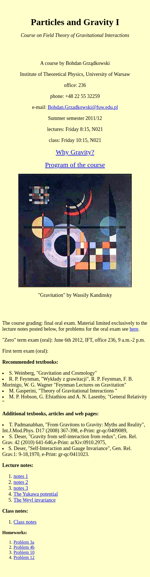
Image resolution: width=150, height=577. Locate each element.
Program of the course (75, 164)
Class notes (25, 522)
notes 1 (21, 476)
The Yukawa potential (36, 494)
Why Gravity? (75, 152)
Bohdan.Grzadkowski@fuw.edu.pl (83, 107)
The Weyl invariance (35, 500)
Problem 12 (24, 557)
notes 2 (21, 482)
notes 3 (21, 488)
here (134, 329)
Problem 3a (24, 542)
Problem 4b (24, 547)
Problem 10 (24, 552)
